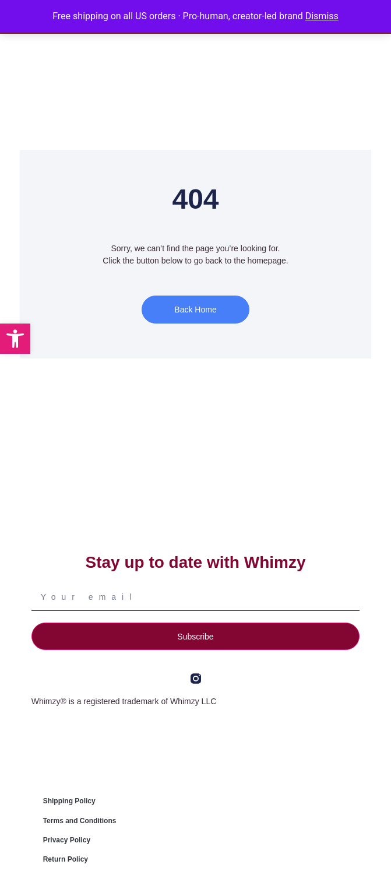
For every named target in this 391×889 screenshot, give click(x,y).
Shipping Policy (69, 801)
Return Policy (65, 859)
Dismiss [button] (322, 16)
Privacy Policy (66, 840)
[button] (15, 339)
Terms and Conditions (80, 821)
